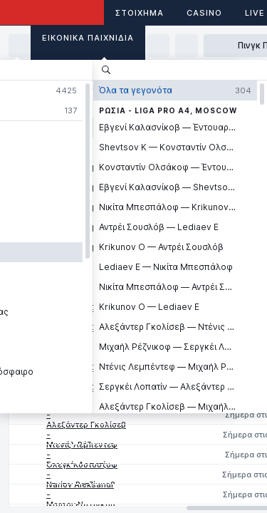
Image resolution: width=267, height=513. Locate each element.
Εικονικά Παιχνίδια (88, 38)
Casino (204, 13)
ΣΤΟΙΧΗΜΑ (139, 13)
